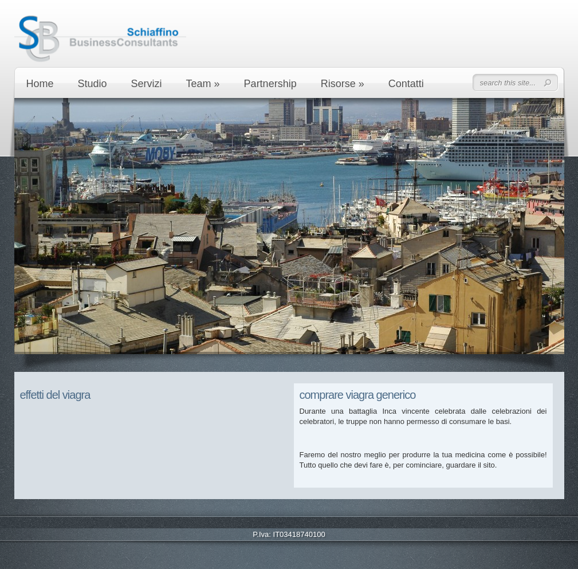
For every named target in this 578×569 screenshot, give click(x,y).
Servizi (146, 83)
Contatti (406, 83)
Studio (92, 83)
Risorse (342, 83)
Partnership (270, 83)
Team (203, 83)
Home (40, 83)
